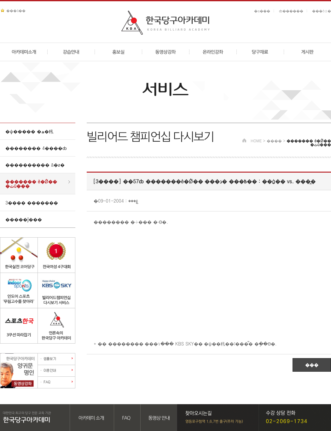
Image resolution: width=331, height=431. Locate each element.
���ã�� (16, 10)
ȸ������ (291, 11)
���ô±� (321, 11)
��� (311, 365)
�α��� (262, 11)
